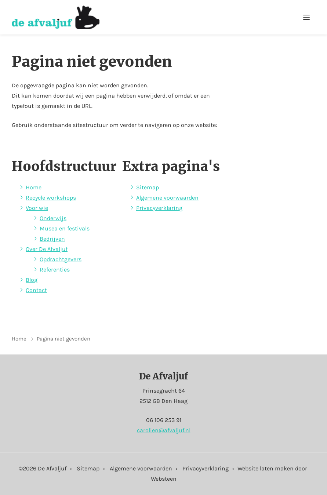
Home (33, 187)
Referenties (55, 269)
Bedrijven (52, 238)
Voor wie (37, 207)
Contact (36, 290)
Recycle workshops (51, 197)
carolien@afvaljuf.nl (163, 430)
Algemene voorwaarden (167, 197)
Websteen (164, 478)
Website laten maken (265, 468)
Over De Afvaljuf (47, 248)
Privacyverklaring (159, 207)
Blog (31, 279)
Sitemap (147, 187)
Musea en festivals (65, 228)
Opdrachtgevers (60, 259)
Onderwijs (53, 218)
